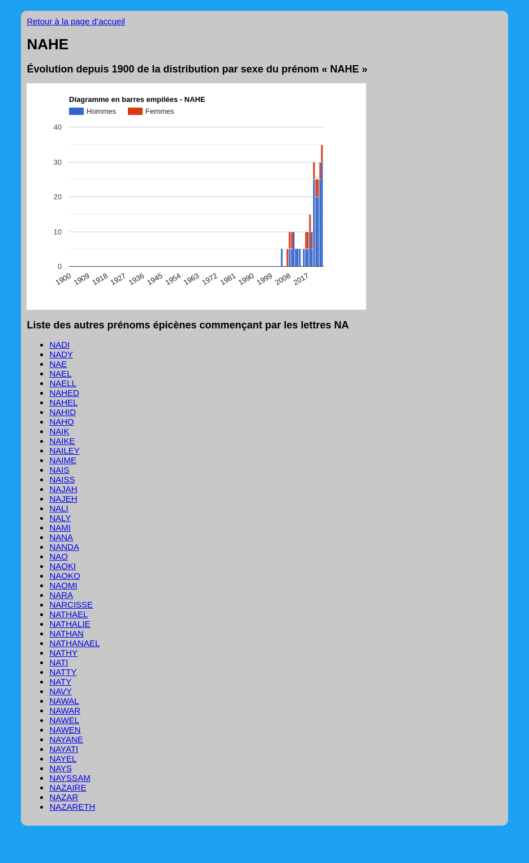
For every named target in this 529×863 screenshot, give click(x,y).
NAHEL (63, 402)
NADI (59, 344)
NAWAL (64, 701)
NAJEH (63, 498)
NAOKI (62, 566)
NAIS (59, 470)
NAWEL (64, 720)
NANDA (64, 547)
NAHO (61, 421)
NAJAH (63, 489)
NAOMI (63, 585)
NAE (58, 364)
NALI (58, 508)
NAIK (59, 431)
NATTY (62, 672)
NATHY (63, 652)
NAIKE (62, 441)
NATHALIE (69, 624)
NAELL (62, 383)
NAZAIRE (67, 787)
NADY (61, 354)
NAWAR (64, 710)
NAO (58, 556)
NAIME (62, 460)
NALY (60, 518)
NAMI (60, 527)
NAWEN (64, 729)
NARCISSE (71, 604)
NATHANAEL (74, 643)
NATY (60, 681)
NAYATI (63, 749)
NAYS (60, 768)
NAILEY (64, 450)
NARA (61, 595)
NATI (58, 662)
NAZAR (63, 797)
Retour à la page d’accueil (75, 21)
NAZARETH (72, 806)
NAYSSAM (69, 778)
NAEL (60, 373)
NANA (61, 537)
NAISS (62, 479)
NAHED (64, 393)
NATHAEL (68, 614)
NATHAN (66, 633)
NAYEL (62, 758)
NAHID (62, 412)
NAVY (60, 691)
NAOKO (64, 575)
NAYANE (66, 739)
